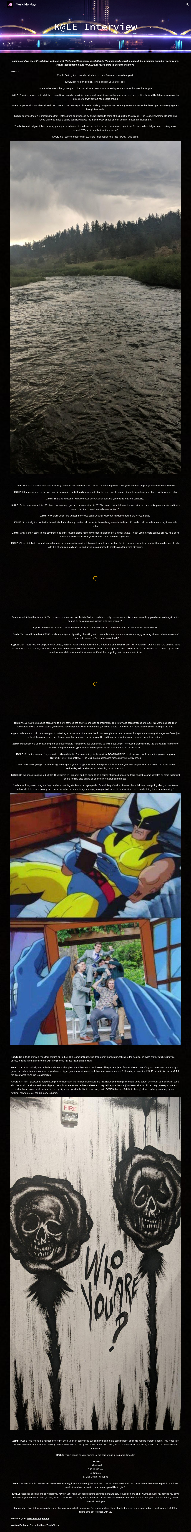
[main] (95, 26)
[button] (187, 4)
